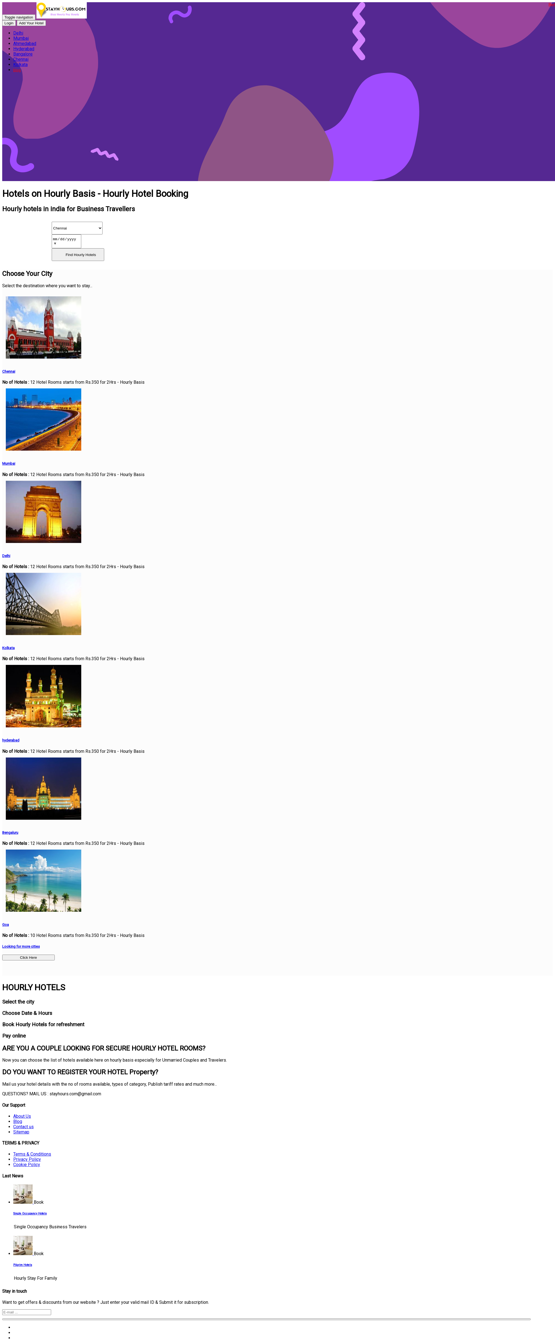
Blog (17, 1121)
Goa (5, 925)
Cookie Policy (26, 1164)
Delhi (18, 33)
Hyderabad (23, 48)
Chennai (20, 59)
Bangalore (23, 54)
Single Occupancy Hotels (30, 1213)
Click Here (28, 957)
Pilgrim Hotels (22, 1265)
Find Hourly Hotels (81, 255)
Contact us (23, 1126)
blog (17, 70)
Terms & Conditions (32, 1154)
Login (9, 23)
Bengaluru (10, 832)
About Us (22, 1116)
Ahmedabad (24, 43)
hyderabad (10, 740)
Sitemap (21, 1132)
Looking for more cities (21, 946)
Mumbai (21, 38)
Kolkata (20, 64)
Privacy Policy (27, 1159)
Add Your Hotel (31, 23)
